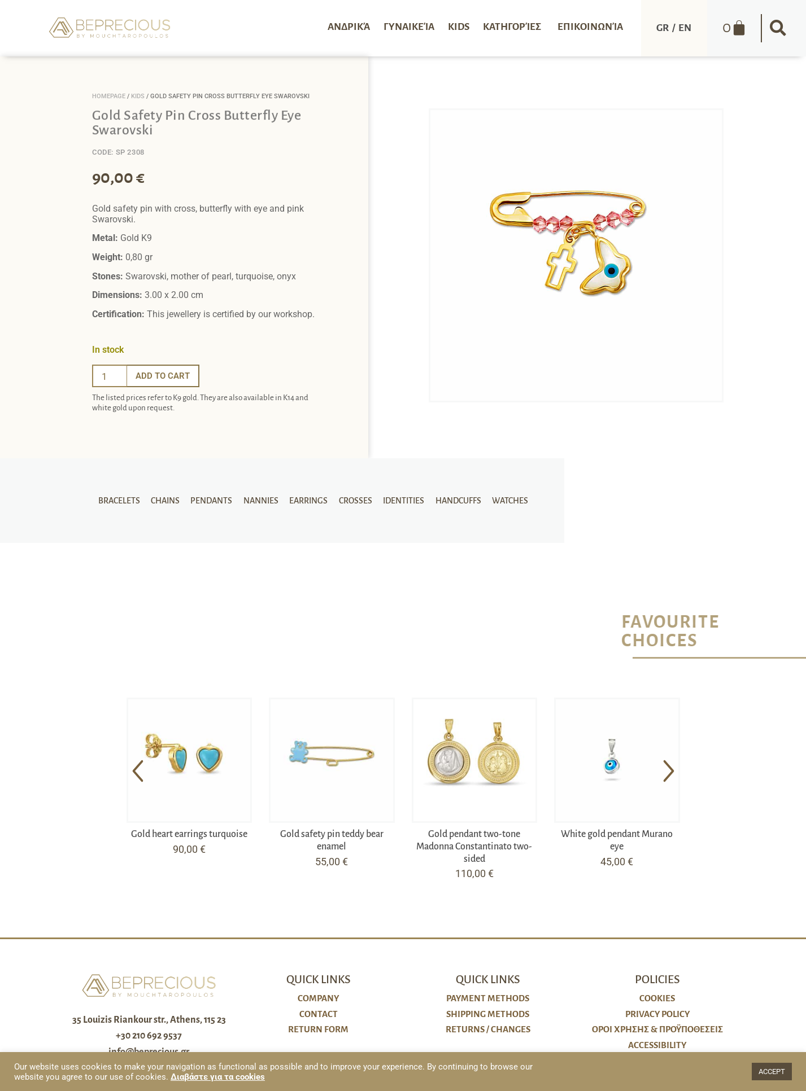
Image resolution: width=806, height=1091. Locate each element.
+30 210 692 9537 (149, 1036)
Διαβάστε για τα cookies (218, 1077)
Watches (502, 500)
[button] (778, 28)
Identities (399, 500)
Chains (170, 500)
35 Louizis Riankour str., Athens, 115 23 (149, 1020)
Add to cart (164, 375)
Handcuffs (452, 500)
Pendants (215, 500)
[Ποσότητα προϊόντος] (109, 376)
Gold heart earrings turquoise (189, 834)
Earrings (308, 500)
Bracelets (126, 500)
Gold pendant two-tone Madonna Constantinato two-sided (474, 846)
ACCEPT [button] (772, 1071)
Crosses (353, 500)
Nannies (262, 500)
